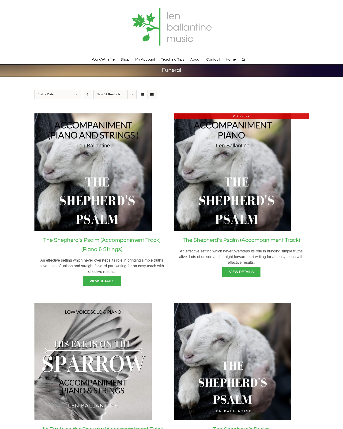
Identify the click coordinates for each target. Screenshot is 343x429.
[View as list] (152, 94)
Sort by (45, 94)
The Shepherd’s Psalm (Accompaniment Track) (241, 240)
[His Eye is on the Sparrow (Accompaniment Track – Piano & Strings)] (93, 305)
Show (109, 94)
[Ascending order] (87, 94)
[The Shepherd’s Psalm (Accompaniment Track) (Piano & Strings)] (93, 116)
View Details (102, 281)
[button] (243, 59)
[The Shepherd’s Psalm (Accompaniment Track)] (232, 116)
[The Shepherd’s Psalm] (232, 305)
